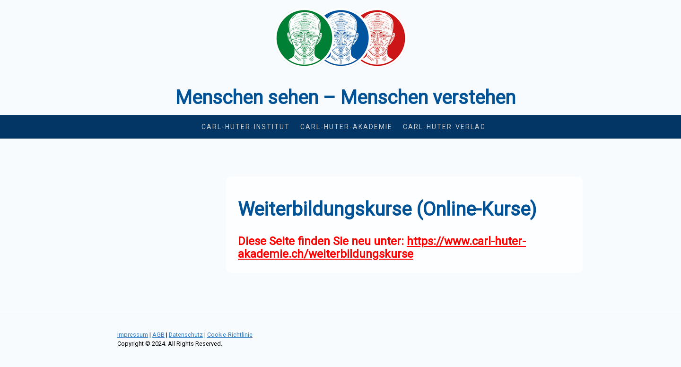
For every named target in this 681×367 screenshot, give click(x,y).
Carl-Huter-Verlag (444, 127)
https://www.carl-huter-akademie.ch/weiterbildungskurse (382, 248)
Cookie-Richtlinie (230, 334)
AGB (158, 334)
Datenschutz (186, 334)
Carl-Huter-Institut (245, 127)
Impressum (132, 334)
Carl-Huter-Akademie (346, 127)
